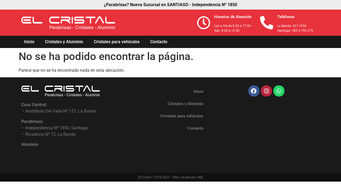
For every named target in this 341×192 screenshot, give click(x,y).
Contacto (158, 41)
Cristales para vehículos (117, 41)
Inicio (29, 41)
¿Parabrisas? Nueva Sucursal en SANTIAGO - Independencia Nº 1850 (170, 4)
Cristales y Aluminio (64, 41)
